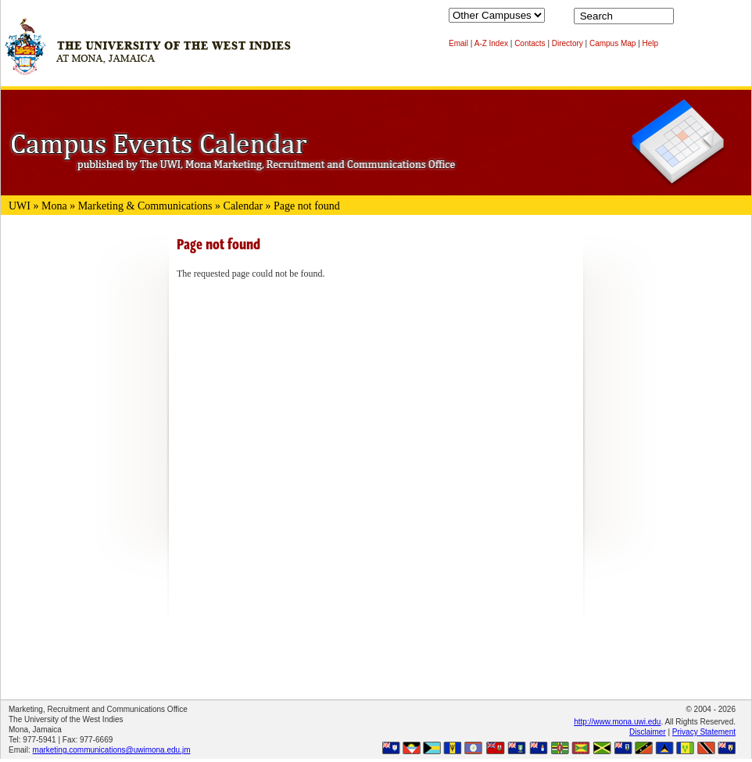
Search (688, 19)
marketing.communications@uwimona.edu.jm (112, 750)
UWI (19, 206)
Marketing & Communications (145, 206)
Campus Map (612, 43)
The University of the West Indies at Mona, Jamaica (148, 54)
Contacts (529, 43)
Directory (567, 43)
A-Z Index (491, 43)
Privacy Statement (704, 732)
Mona (54, 206)
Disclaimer (647, 732)
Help (651, 43)
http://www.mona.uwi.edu (617, 721)
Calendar (243, 206)
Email (458, 43)
